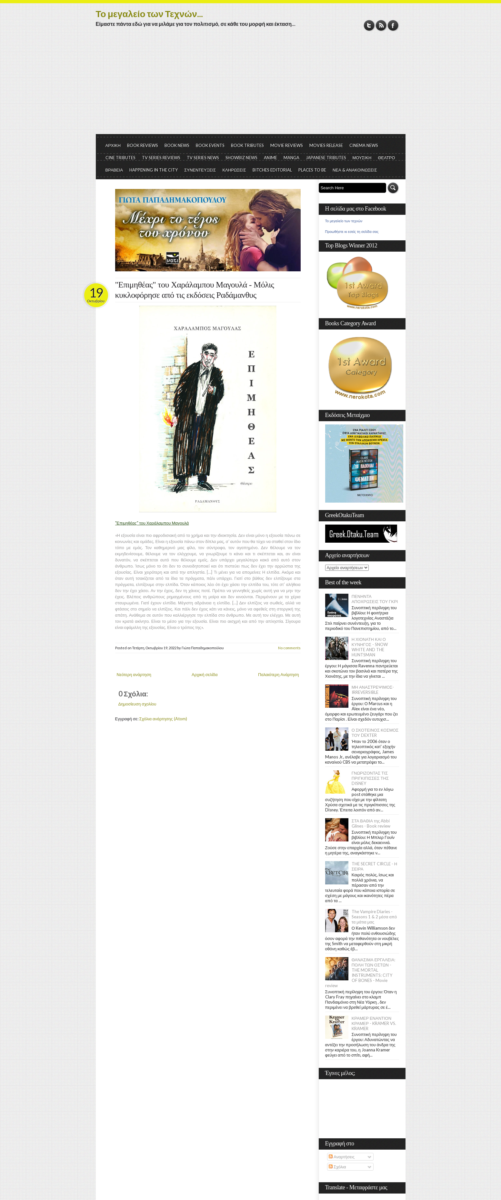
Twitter (369, 25)
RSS (381, 25)
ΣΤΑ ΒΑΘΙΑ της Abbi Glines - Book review (371, 823)
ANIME (270, 157)
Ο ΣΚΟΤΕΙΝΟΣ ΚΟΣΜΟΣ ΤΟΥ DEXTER (375, 732)
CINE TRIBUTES (120, 157)
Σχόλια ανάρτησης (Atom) (163, 718)
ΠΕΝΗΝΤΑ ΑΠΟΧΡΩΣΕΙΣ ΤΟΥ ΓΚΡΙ (375, 599)
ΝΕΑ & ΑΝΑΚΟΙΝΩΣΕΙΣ (355, 169)
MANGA (291, 157)
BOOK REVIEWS (142, 145)
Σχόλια (337, 1166)
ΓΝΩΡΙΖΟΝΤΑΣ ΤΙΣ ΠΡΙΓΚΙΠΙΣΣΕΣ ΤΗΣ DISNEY (370, 778)
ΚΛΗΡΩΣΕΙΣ (234, 169)
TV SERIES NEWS (203, 157)
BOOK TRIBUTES (247, 145)
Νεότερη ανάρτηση (134, 674)
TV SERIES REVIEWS (161, 157)
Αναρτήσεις (342, 1156)
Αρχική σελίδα (204, 674)
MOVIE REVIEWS (286, 145)
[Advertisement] (251, 85)
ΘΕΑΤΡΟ (386, 157)
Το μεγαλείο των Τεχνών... (149, 13)
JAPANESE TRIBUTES (326, 157)
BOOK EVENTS (210, 145)
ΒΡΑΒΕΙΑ (114, 169)
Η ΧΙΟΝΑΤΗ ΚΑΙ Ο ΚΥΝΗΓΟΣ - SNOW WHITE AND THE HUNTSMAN (370, 647)
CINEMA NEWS (363, 145)
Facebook (393, 25)
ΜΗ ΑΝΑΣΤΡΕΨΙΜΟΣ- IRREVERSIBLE (373, 689)
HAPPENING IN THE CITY (153, 169)
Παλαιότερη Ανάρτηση (278, 674)
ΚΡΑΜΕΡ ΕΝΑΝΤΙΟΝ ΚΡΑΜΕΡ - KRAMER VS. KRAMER (374, 1023)
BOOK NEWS (177, 145)
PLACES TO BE (312, 169)
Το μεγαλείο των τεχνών (344, 221)
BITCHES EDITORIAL (272, 169)
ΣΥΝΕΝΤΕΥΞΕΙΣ (200, 169)
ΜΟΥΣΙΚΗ (362, 157)
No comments (289, 648)
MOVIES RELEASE (326, 145)
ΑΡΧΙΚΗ (113, 145)
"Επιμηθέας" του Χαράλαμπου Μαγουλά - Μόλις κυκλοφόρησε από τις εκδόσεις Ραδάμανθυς (194, 290)
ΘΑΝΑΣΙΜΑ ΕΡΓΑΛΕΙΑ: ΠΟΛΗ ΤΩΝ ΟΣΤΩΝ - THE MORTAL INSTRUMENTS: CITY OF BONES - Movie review (360, 972)
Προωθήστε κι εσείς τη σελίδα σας (352, 232)
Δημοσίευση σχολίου (137, 703)
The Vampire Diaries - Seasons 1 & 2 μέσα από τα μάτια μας (374, 916)
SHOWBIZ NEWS (241, 157)
